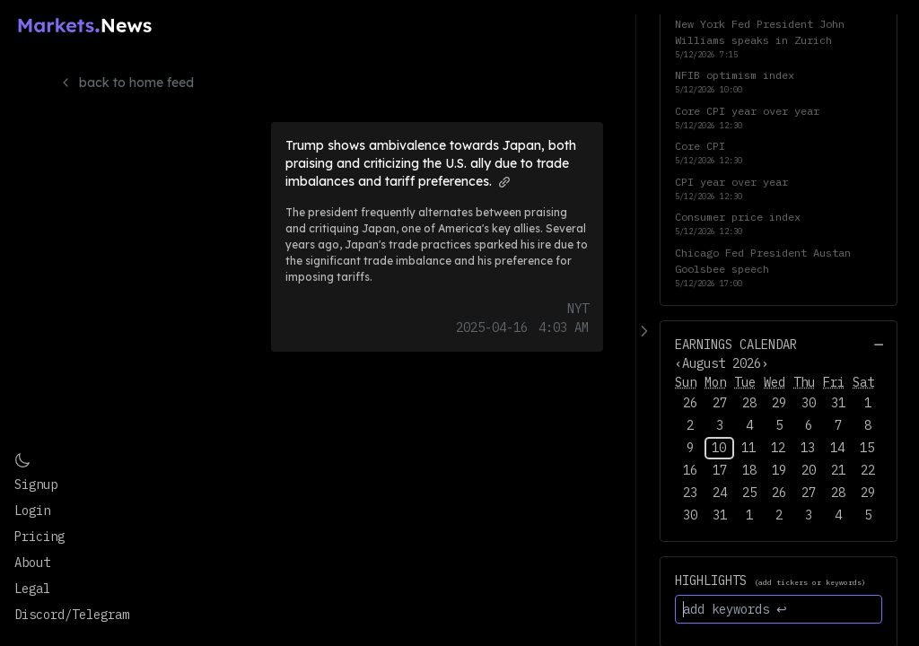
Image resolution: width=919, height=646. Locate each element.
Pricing (39, 536)
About (32, 562)
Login (32, 510)
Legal (32, 589)
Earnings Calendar (736, 344)
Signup (35, 484)
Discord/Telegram (71, 615)
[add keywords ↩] (778, 609)
